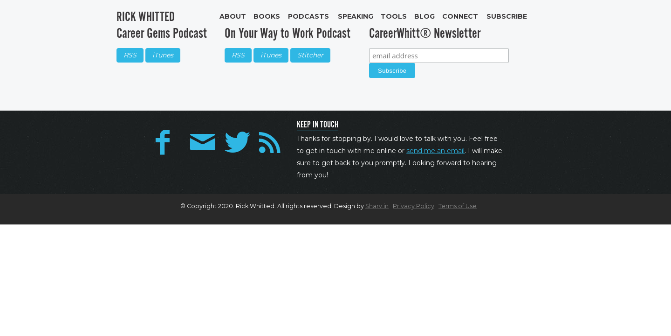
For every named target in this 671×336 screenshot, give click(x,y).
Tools (394, 16)
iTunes (162, 55)
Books (266, 16)
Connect (460, 16)
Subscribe (506, 16)
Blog (424, 16)
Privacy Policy (413, 206)
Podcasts (308, 16)
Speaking (355, 16)
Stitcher (310, 55)
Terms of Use (457, 206)
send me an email (435, 151)
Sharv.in (377, 206)
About (232, 16)
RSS (130, 55)
